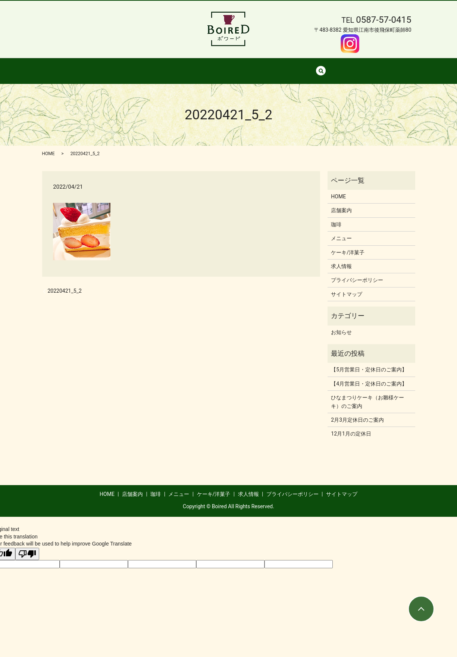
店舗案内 (161, 67)
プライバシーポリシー (357, 273)
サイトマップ (346, 287)
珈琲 (193, 67)
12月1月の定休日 (351, 427)
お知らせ (341, 325)
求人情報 (310, 67)
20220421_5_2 (65, 284)
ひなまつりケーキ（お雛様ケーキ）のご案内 (367, 394)
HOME (128, 67)
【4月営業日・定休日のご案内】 (369, 377)
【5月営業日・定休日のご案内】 (369, 362)
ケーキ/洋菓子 (267, 67)
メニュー (224, 67)
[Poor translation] (27, 547)
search (340, 67)
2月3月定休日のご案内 (357, 413)
